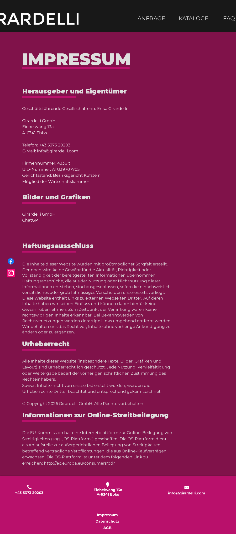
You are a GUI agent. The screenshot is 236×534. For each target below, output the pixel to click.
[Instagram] (11, 273)
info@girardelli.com (57, 151)
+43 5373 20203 (54, 145)
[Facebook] (11, 261)
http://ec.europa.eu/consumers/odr (79, 463)
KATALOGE (193, 18)
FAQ (229, 18)
